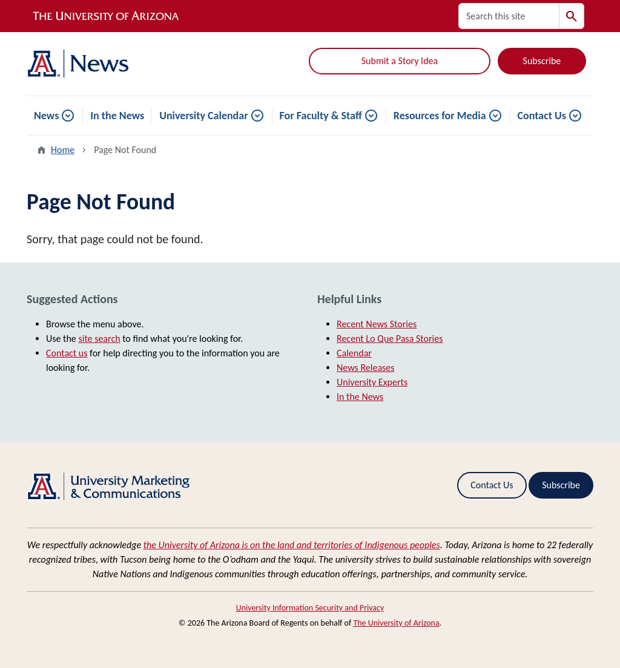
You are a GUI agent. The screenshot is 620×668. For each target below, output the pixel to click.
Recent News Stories (377, 324)
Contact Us (542, 115)
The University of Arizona (396, 623)
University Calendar (203, 115)
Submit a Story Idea (399, 61)
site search (99, 338)
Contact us (66, 353)
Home (62, 150)
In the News (117, 115)
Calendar (354, 353)
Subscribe (542, 61)
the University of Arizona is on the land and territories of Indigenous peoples (291, 545)
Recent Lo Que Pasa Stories (390, 338)
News (46, 115)
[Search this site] (508, 16)
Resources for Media (440, 115)
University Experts (372, 382)
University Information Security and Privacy (310, 608)
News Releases (366, 367)
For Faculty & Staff (321, 115)
